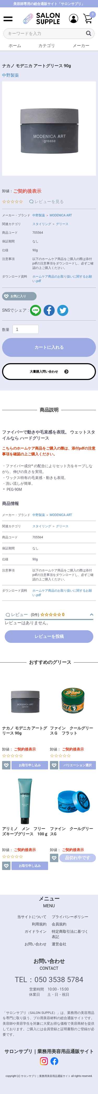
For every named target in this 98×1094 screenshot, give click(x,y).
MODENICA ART (61, 215)
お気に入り (18, 296)
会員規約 (59, 924)
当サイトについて (32, 917)
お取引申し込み (30, 765)
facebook (49, 310)
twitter (62, 310)
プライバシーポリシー (70, 917)
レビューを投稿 (49, 636)
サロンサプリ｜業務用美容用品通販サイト (49, 1051)
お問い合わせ (36, 944)
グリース (62, 224)
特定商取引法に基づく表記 (70, 934)
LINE (35, 310)
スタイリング (41, 224)
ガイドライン (36, 931)
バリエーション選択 (78, 765)
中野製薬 (10, 75)
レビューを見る (49, 201)
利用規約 (39, 924)
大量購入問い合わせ (44, 371)
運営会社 (59, 944)
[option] (49, 128)
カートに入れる (49, 347)
